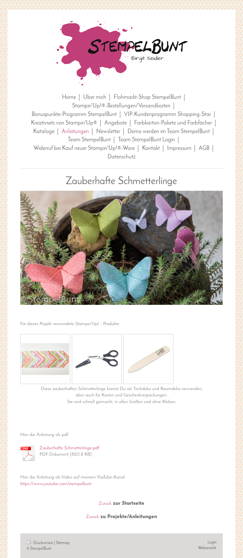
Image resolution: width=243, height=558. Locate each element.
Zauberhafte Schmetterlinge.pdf (69, 448)
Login (212, 542)
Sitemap (63, 543)
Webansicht (207, 548)
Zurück (105, 503)
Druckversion (40, 543)
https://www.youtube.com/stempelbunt (55, 483)
